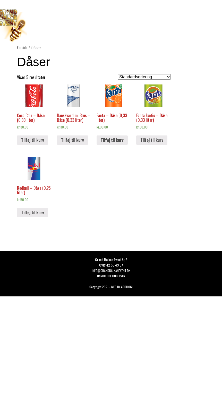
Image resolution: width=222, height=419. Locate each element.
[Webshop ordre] (144, 77)
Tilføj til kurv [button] (32, 140)
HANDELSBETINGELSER (111, 276)
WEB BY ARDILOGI (122, 287)
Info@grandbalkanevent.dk (111, 270)
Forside (22, 47)
